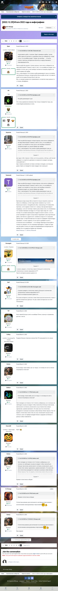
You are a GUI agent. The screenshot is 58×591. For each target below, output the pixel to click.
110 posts (9, 327)
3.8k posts (8, 505)
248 (8, 297)
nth (9, 90)
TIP (9, 310)
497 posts (9, 149)
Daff (9, 282)
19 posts (9, 446)
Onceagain (9, 243)
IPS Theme (9, 582)
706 (8, 63)
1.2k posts (8, 298)
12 (8, 325)
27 (8, 378)
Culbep (9, 334)
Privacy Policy (34, 582)
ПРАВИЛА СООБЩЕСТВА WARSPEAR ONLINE (29, 16)
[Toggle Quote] (18, 51)
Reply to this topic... (16, 563)
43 (8, 355)
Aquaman (8, 132)
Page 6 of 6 (27, 41)
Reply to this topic (49, 34)
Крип (8, 46)
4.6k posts (8, 114)
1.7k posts (8, 262)
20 (8, 190)
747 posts (9, 404)
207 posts (9, 380)
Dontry (9, 364)
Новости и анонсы (24, 28)
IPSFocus (16, 582)
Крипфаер (35, 95)
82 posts (9, 191)
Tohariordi (35, 51)
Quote (21, 85)
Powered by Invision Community (29, 584)
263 (8, 402)
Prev (6, 41)
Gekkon (9, 387)
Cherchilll (8, 425)
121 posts (9, 356)
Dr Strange (11, 27)
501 (8, 260)
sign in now (38, 553)
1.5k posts (8, 65)
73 (8, 147)
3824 (9, 503)
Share (40, 28)
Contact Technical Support (45, 582)
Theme (28, 582)
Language (22, 582)
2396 (9, 112)
